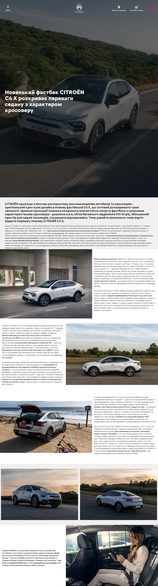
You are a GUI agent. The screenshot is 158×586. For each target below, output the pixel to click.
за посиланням (58, 233)
